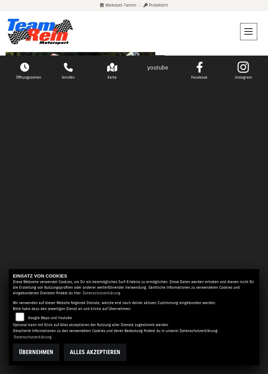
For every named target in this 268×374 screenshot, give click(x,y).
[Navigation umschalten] (249, 32)
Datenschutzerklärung (101, 293)
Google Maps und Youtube (50, 318)
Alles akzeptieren (95, 352)
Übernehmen (36, 352)
